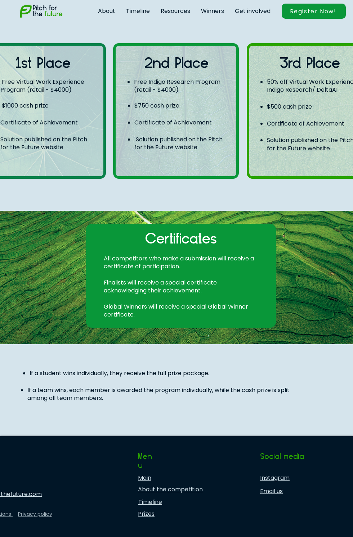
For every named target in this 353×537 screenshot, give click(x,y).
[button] (107, 11)
